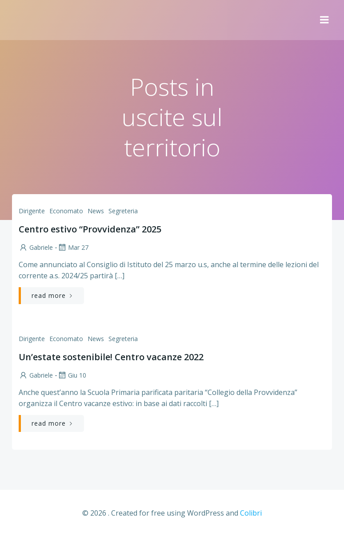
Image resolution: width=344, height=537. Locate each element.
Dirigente (32, 211)
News (96, 211)
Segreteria (123, 211)
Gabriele (36, 247)
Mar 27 (72, 247)
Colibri (251, 513)
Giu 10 (71, 375)
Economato (66, 211)
